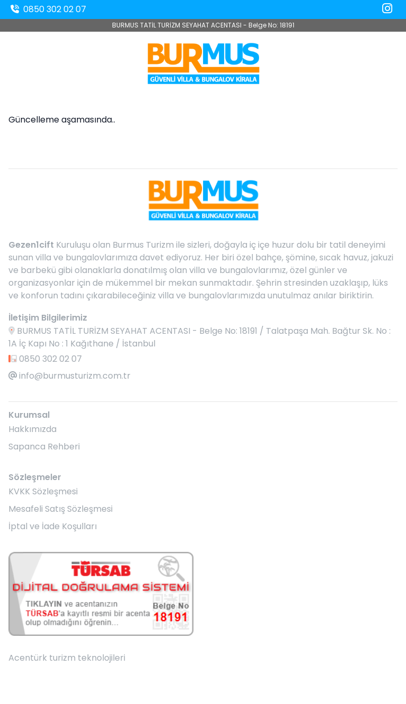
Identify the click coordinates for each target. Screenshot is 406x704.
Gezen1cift (31, 245)
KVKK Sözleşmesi (43, 491)
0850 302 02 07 (47, 9)
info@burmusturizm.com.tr (69, 376)
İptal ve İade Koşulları (52, 526)
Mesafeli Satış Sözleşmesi (60, 509)
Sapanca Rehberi (44, 446)
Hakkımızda (32, 429)
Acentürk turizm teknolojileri (66, 658)
